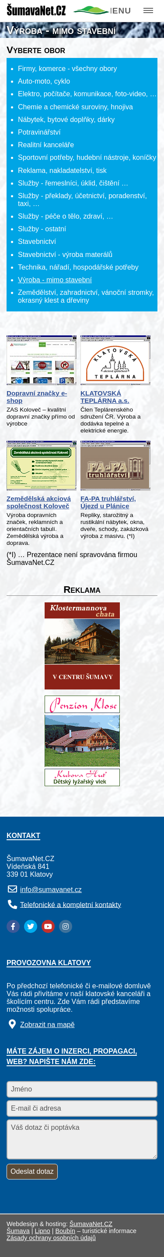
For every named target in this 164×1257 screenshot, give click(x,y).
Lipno (42, 1230)
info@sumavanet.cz (51, 889)
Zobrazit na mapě (47, 1024)
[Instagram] (65, 926)
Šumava (18, 1230)
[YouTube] (48, 926)
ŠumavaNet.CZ (91, 1223)
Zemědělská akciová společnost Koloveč (39, 502)
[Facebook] (13, 926)
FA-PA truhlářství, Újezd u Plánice (108, 502)
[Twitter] (30, 926)
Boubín (66, 1230)
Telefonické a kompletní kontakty (70, 904)
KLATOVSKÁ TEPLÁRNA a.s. (104, 396)
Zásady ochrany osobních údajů (51, 1237)
